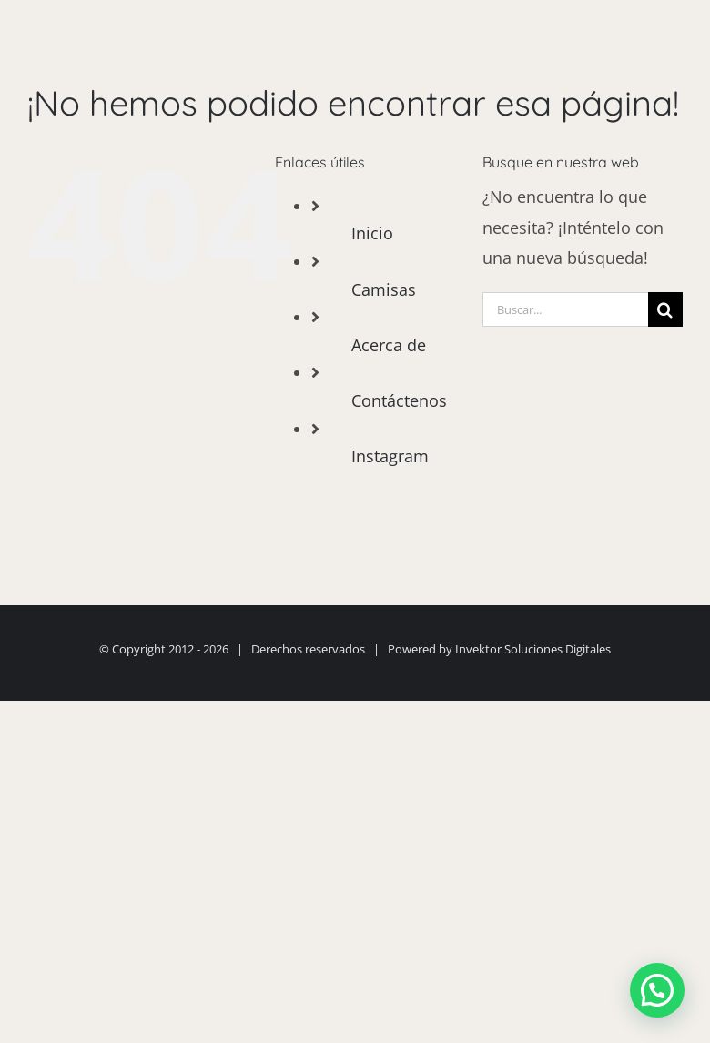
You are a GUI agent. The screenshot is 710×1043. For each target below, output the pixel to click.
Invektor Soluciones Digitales (533, 649)
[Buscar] (665, 309)
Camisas (383, 289)
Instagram (390, 456)
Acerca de (388, 345)
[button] (657, 990)
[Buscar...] (565, 309)
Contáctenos (399, 400)
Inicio (372, 233)
